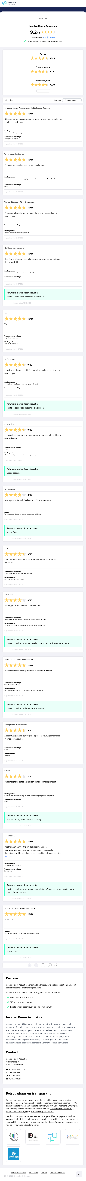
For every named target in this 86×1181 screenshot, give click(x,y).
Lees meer (8, 856)
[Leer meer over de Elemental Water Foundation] (13, 1154)
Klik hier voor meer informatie (27, 1122)
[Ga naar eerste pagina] (29, 965)
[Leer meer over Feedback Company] (53, 1137)
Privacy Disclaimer (18, 1172)
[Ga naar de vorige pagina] (36, 965)
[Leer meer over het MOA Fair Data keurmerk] (33, 1137)
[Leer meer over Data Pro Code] (13, 1137)
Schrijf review (49, 37)
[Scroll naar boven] (79, 1174)
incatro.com (14, 1075)
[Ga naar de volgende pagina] (50, 965)
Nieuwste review (72, 100)
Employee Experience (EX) (42, 1111)
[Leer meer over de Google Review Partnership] (72, 1137)
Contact (44, 1172)
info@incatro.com (17, 1069)
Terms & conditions (57, 1172)
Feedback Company (23, 1176)
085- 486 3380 (15, 1072)
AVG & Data (33, 1172)
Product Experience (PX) (17, 1111)
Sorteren (57, 100)
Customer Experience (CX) (61, 1108)
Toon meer (43, 91)
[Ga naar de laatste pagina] (56, 965)
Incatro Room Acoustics (43, 26)
